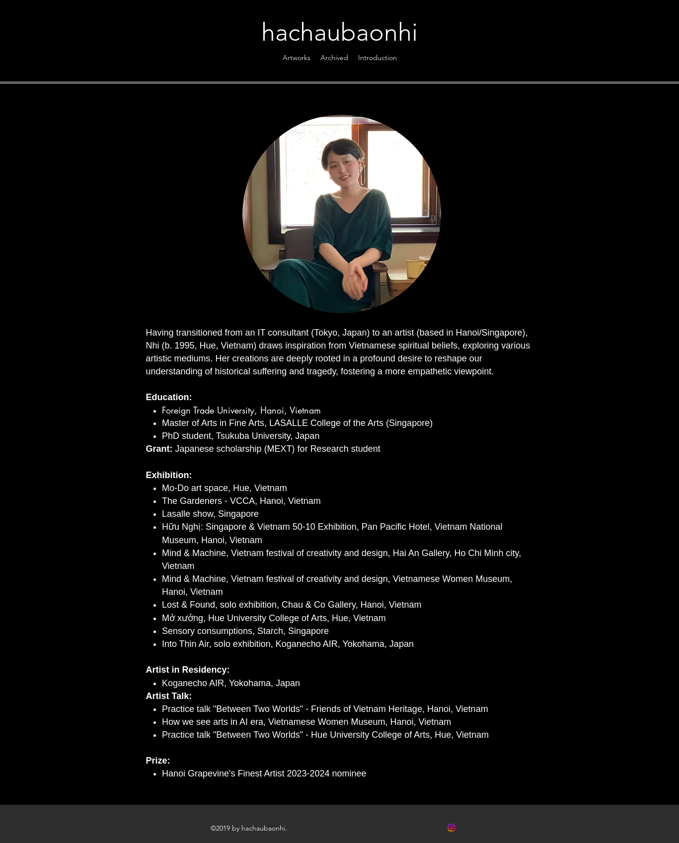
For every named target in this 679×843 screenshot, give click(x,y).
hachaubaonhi (339, 32)
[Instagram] (451, 828)
